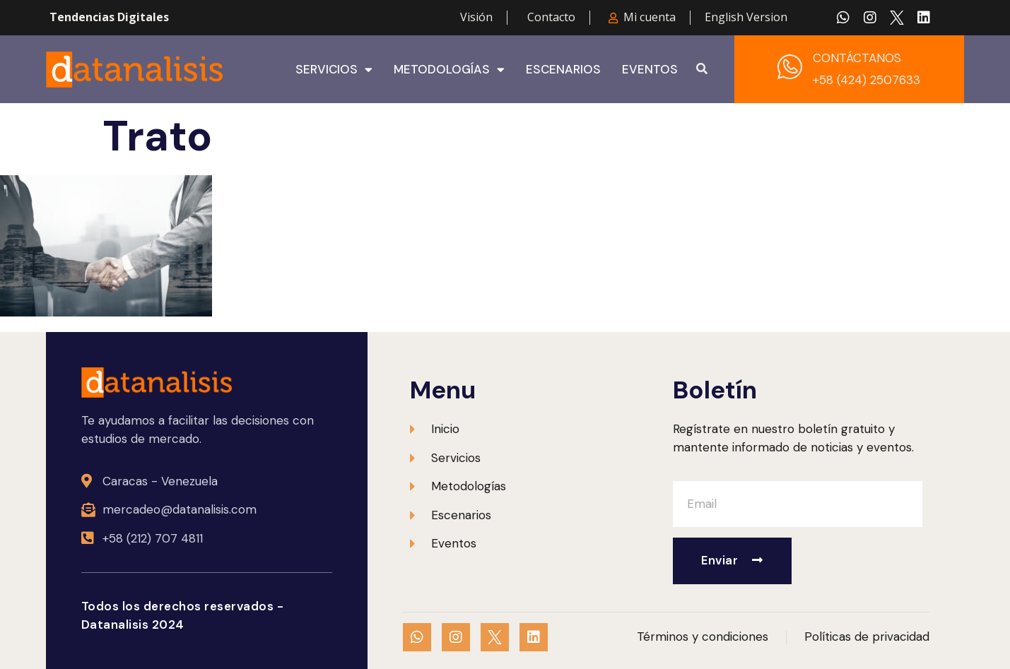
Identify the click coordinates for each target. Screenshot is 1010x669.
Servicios (333, 69)
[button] (701, 69)
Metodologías (449, 69)
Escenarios (563, 69)
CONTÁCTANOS (857, 58)
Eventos (650, 69)
